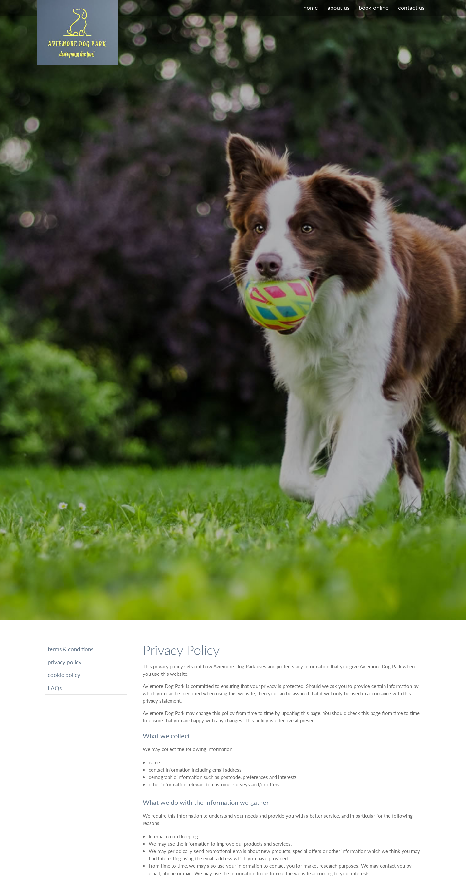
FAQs (55, 688)
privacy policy (64, 662)
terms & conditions (70, 649)
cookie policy (64, 675)
